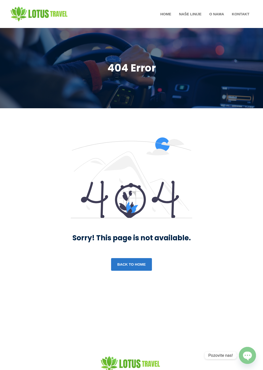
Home (165, 14)
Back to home (131, 264)
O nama (216, 14)
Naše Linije (190, 14)
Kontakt (240, 14)
